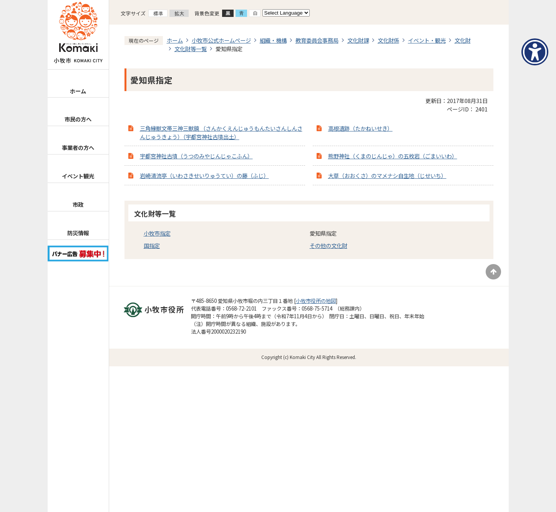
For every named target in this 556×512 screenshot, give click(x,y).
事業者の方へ (78, 147)
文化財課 (358, 40)
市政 (78, 204)
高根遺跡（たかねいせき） (360, 128)
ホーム (78, 91)
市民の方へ (78, 119)
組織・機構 (273, 40)
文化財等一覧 (190, 49)
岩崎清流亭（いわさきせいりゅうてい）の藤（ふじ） (204, 175)
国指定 (152, 245)
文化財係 (388, 40)
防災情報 (78, 233)
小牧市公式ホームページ (221, 40)
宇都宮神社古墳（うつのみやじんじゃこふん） (196, 156)
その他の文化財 (328, 245)
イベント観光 (78, 176)
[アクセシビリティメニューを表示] (534, 51)
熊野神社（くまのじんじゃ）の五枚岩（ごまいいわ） (392, 156)
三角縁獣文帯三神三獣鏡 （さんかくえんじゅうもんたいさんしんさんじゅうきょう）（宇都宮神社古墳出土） (221, 132)
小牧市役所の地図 (316, 300)
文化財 (463, 40)
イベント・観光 (427, 40)
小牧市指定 (157, 233)
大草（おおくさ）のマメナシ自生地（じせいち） (387, 175)
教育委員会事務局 (317, 40)
